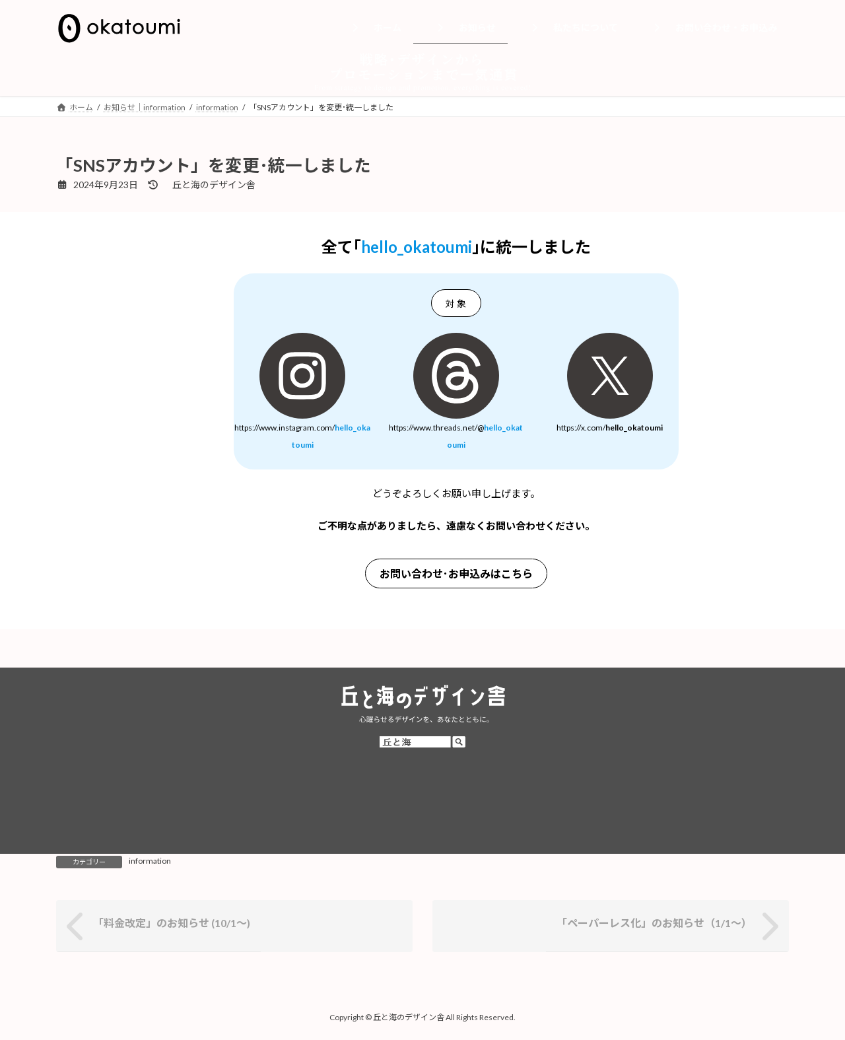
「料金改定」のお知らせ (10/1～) (171, 923)
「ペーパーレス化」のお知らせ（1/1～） (654, 923)
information (150, 861)
